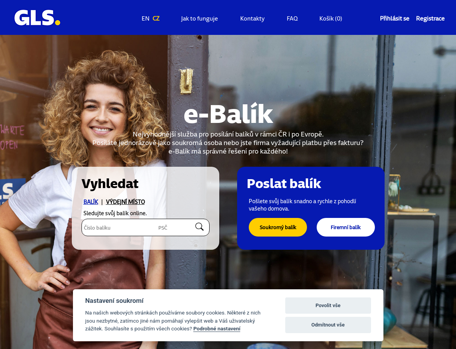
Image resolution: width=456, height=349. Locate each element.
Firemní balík (346, 227)
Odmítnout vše (328, 325)
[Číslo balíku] (114, 227)
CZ (156, 18)
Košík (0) (330, 18)
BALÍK (90, 202)
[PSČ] (172, 227)
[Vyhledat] (200, 227)
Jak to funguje (199, 18)
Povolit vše (328, 305)
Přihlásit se (394, 18)
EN (145, 18)
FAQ (292, 18)
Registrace (430, 18)
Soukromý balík (278, 227)
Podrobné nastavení (216, 328)
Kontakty (252, 18)
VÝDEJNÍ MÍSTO (125, 202)
